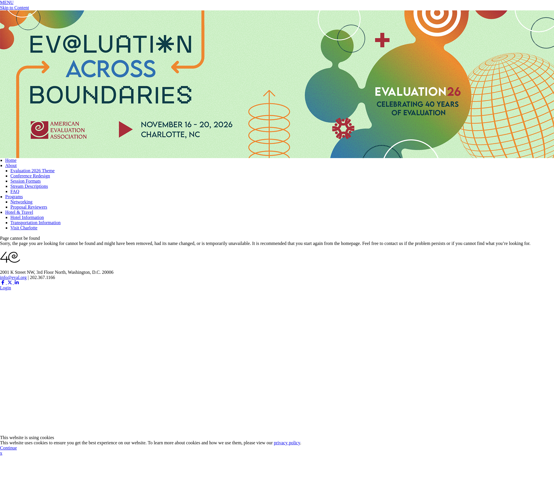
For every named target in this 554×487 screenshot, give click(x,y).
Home (10, 160)
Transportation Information (35, 222)
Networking (21, 201)
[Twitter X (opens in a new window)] (10, 282)
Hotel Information (27, 217)
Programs (14, 196)
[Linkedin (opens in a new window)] (17, 282)
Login (5, 287)
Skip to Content (14, 7)
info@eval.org (13, 277)
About (11, 165)
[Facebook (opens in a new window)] (3, 282)
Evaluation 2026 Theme (32, 170)
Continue (8, 447)
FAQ (14, 191)
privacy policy (287, 442)
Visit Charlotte (24, 227)
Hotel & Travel (19, 212)
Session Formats (25, 181)
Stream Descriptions (29, 186)
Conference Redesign (30, 175)
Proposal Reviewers (28, 207)
